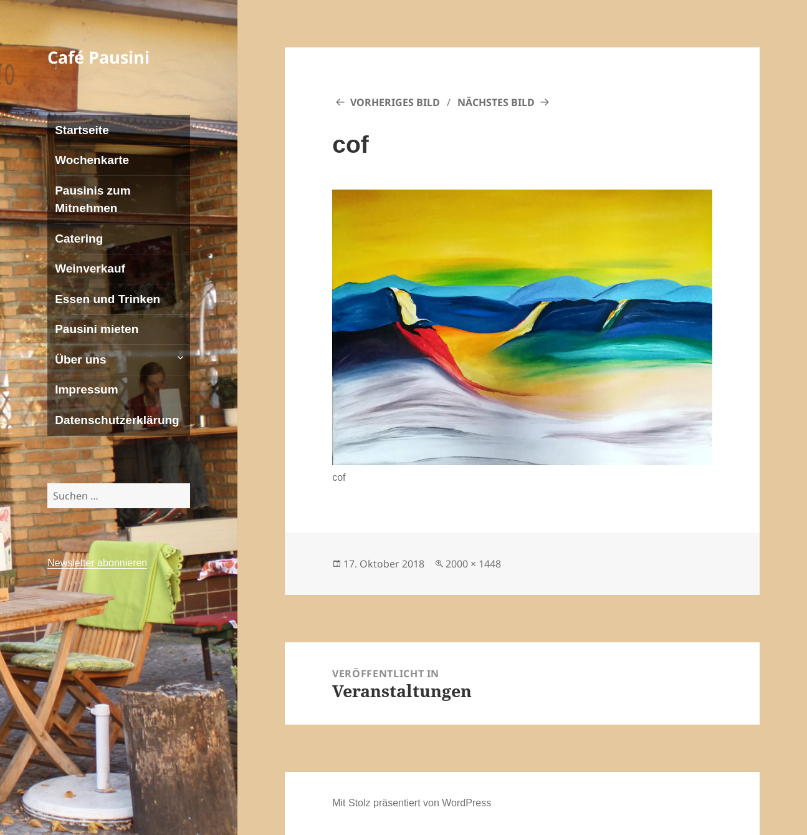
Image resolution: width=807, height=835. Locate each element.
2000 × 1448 (473, 564)
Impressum (86, 389)
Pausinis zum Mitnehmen (92, 199)
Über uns (80, 359)
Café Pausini (98, 57)
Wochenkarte (92, 160)
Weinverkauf (90, 268)
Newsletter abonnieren (97, 562)
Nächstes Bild (496, 102)
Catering (79, 238)
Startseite (82, 130)
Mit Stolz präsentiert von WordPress (411, 803)
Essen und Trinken (107, 299)
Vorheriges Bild (395, 102)
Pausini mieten (96, 328)
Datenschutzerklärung (117, 420)
